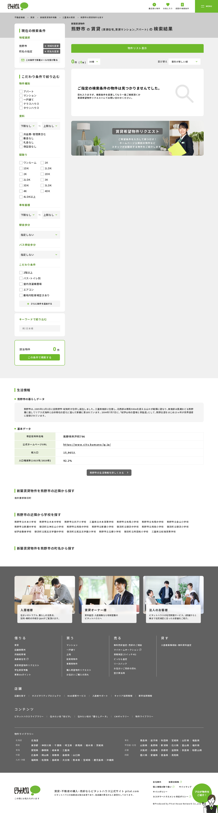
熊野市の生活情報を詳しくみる (109, 472)
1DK (24, 168)
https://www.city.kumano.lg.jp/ (87, 444)
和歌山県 (197, 750)
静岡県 (45, 750)
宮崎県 (86, 760)
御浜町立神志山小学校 (51, 526)
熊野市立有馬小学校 (128, 521)
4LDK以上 (27, 197)
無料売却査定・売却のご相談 (128, 645)
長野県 (154, 745)
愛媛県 (154, 755)
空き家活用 (119, 672)
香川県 (143, 755)
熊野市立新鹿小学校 (103, 526)
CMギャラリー (121, 716)
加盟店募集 (174, 781)
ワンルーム (28, 162)
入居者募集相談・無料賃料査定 (176, 645)
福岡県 (34, 760)
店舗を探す (20, 695)
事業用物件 (72, 663)
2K (23, 174)
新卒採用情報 (145, 695)
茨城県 (99, 745)
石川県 (175, 745)
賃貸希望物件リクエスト (27, 665)
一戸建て (26, 99)
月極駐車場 (20, 654)
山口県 (76, 755)
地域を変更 (53, 45)
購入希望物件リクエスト (79, 669)
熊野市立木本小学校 (25, 521)
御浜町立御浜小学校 (178, 526)
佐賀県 (45, 760)
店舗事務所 (20, 649)
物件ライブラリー (144, 716)
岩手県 (154, 740)
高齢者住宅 (20, 659)
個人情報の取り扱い (162, 786)
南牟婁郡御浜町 (23, 497)
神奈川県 (46, 745)
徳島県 (164, 755)
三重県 (66, 750)
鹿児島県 (99, 760)
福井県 (196, 745)
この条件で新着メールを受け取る (39, 60)
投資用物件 (72, 659)
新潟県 (164, 745)
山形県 (185, 740)
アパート (26, 91)
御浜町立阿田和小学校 (136, 531)
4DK (45, 191)
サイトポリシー (160, 791)
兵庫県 (154, 750)
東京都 (34, 745)
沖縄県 (110, 760)
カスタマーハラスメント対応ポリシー (170, 796)
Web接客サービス (76, 695)
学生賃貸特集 (21, 669)
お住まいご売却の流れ (125, 668)
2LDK (25, 179)
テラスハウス (29, 104)
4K (23, 191)
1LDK (46, 168)
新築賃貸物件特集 (49, 17)
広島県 (34, 755)
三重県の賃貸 (69, 17)
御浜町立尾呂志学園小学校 (81, 531)
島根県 (66, 755)
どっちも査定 (120, 659)
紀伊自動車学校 (23, 531)
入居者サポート (100, 695)
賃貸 (32, 17)
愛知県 (34, 750)
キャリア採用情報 (123, 695)
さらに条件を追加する (39, 303)
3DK (24, 185)
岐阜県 (55, 750)
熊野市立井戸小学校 (75, 521)
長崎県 (55, 760)
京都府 (164, 750)
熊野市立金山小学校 (178, 521)
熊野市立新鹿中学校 (25, 526)
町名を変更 (53, 51)
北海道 (34, 740)
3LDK (46, 185)
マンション (28, 95)
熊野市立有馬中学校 (153, 521)
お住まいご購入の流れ (78, 674)
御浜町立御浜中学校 (128, 526)
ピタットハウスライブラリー (29, 716)
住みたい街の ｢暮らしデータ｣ (93, 716)
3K (44, 179)
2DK (45, 174)
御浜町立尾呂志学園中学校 (49, 531)
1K (44, 162)
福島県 (196, 740)
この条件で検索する (40, 357)
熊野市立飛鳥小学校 (153, 526)
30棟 (91, 61)
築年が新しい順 (180, 61)
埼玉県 (68, 745)
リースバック (120, 663)
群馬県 (79, 745)
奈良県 (185, 750)
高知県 (175, 755)
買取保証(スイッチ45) (125, 654)
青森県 (143, 740)
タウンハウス (29, 108)
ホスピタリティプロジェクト (46, 695)
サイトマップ (185, 786)
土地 (69, 654)
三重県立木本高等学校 (101, 521)
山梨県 (143, 745)
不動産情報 (20, 17)
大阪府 (143, 750)
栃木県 (89, 745)
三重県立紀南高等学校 (164, 531)
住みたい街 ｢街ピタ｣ (60, 716)
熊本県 (76, 760)
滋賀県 (175, 750)
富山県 (185, 745)
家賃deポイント (23, 674)
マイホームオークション (126, 649)
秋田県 (164, 740)
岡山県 (45, 755)
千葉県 (58, 745)
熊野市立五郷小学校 (110, 531)
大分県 (66, 760)
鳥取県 (55, 755)
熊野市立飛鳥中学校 (78, 526)
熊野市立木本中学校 (50, 521)
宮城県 (175, 740)
